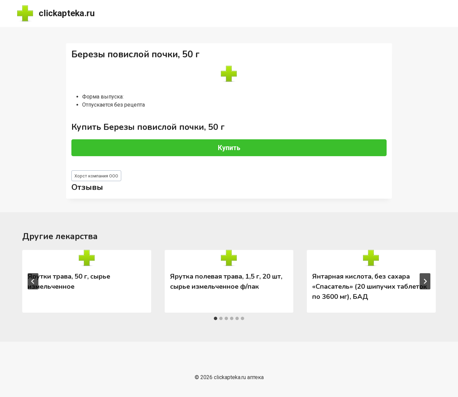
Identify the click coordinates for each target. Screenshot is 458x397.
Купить (229, 148)
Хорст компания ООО (96, 175)
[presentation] (86, 258)
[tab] (215, 318)
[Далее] (425, 281)
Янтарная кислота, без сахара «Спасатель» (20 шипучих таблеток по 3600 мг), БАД (369, 286)
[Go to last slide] (33, 281)
